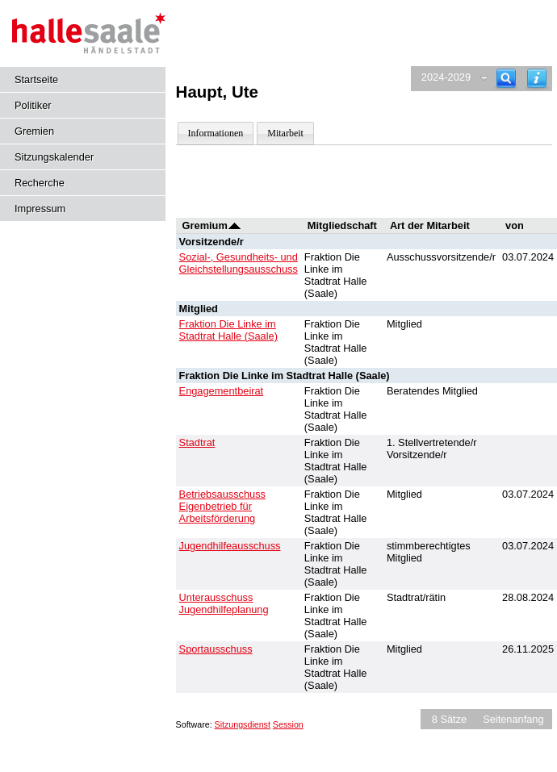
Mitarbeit (285, 133)
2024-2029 (446, 77)
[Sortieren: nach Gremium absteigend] (234, 225)
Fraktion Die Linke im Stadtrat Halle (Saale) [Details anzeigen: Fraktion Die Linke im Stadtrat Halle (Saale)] (228, 330)
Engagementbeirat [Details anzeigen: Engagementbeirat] (221, 391)
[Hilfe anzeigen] (536, 78)
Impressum (40, 208)
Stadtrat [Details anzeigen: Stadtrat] (197, 442)
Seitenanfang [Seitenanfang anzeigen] (513, 719)
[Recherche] (506, 78)
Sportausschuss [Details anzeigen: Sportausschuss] (216, 649)
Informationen (216, 133)
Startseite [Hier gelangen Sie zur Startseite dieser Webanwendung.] (36, 79)
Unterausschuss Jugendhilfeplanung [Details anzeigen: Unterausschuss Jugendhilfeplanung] (224, 603)
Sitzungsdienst (242, 724)
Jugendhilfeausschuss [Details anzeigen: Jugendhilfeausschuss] (230, 546)
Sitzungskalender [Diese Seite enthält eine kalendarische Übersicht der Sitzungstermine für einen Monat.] (54, 157)
